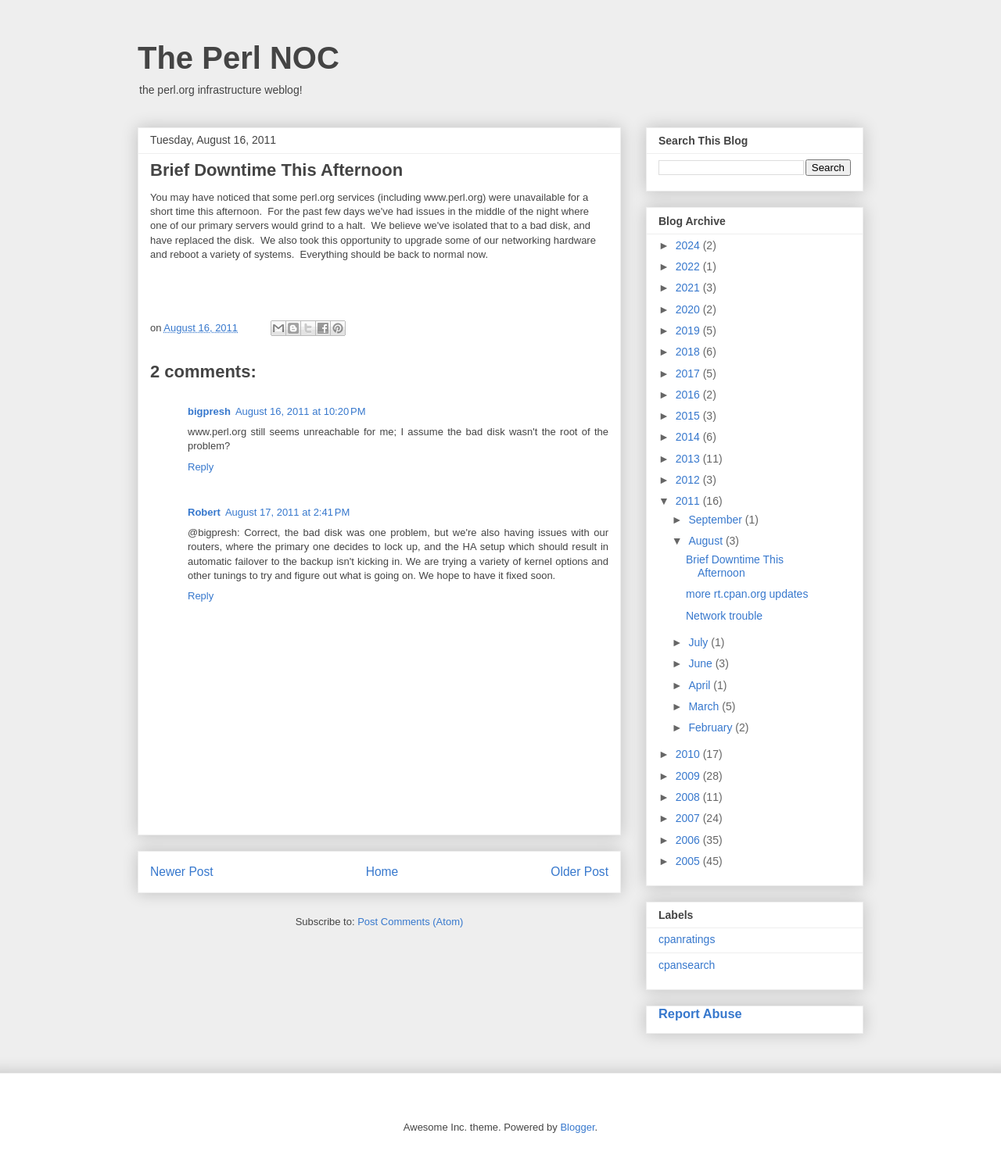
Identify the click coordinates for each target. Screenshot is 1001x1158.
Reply (200, 467)
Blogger (577, 1127)
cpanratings (686, 939)
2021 (689, 287)
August (706, 540)
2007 (689, 818)
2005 (689, 861)
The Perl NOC (238, 58)
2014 (689, 437)
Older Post (579, 871)
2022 (689, 266)
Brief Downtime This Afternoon (735, 566)
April (700, 685)
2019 (689, 330)
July (699, 642)
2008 (689, 797)
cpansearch (686, 965)
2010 (689, 754)
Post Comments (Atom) (410, 921)
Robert (204, 512)
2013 (689, 458)
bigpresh (209, 411)
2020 (689, 309)
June (701, 663)
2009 (689, 776)
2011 (689, 501)
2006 (689, 840)
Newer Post (181, 871)
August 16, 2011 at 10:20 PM (300, 411)
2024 (689, 245)
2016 (689, 394)
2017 (689, 373)
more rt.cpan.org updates (747, 594)
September (716, 519)
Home (382, 871)
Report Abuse (700, 1013)
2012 (689, 480)
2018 (689, 351)
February (711, 727)
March (705, 706)
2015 (689, 415)
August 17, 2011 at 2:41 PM (287, 512)
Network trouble (724, 615)
